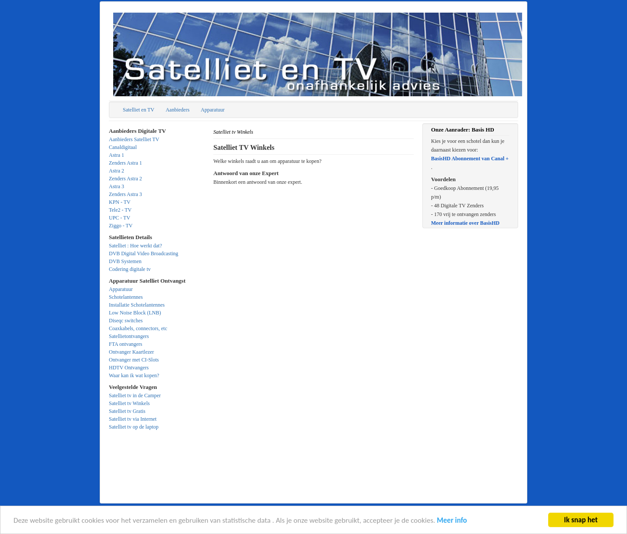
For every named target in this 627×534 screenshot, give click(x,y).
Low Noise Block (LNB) (135, 313)
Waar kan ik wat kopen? (134, 375)
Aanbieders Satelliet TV (134, 139)
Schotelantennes (126, 297)
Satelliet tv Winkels (129, 403)
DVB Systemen (125, 261)
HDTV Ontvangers (128, 368)
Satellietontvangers (129, 336)
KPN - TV (120, 202)
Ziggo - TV (120, 226)
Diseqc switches (126, 321)
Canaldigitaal (123, 147)
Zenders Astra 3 (125, 194)
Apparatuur (213, 110)
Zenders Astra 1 (125, 163)
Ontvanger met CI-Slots (134, 360)
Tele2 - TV (120, 210)
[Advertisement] (313, 247)
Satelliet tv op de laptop (133, 427)
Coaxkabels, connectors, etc (138, 328)
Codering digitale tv (130, 269)
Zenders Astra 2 (125, 179)
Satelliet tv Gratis (127, 411)
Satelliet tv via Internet (133, 419)
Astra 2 (116, 171)
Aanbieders (177, 110)
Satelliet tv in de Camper (135, 395)
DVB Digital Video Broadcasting (143, 253)
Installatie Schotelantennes (137, 305)
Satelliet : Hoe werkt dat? (135, 246)
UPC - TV (119, 218)
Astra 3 (116, 186)
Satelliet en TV (138, 110)
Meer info (452, 521)
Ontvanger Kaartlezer (131, 352)
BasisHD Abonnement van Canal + (470, 158)
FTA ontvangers (125, 344)
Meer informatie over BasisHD (465, 223)
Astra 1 (116, 155)
